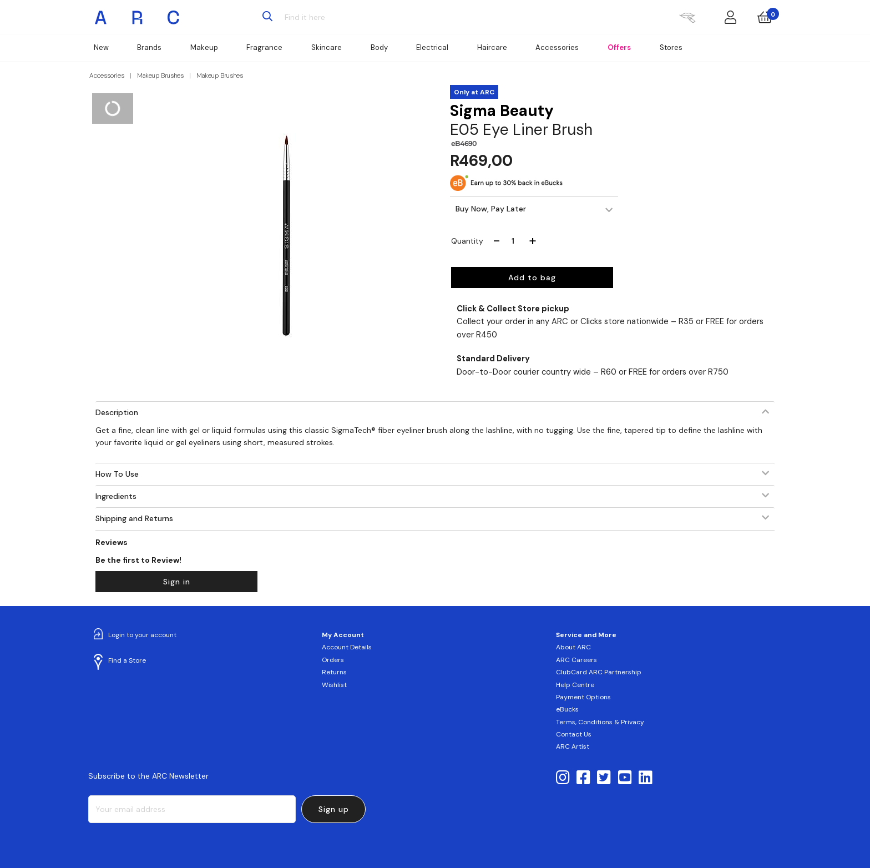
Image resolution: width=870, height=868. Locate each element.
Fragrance (264, 47)
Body (379, 47)
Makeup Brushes (160, 75)
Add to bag (532, 277)
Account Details (347, 647)
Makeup (204, 47)
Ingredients (115, 496)
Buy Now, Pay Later (491, 209)
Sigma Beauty (502, 110)
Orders (333, 659)
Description (116, 412)
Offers (619, 47)
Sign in (176, 582)
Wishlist (334, 684)
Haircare (492, 47)
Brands (149, 47)
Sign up (333, 809)
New (101, 47)
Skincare (326, 47)
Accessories (557, 47)
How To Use (117, 474)
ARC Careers (576, 659)
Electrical (432, 47)
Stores (671, 47)
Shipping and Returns (134, 518)
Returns (334, 672)
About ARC (573, 647)
